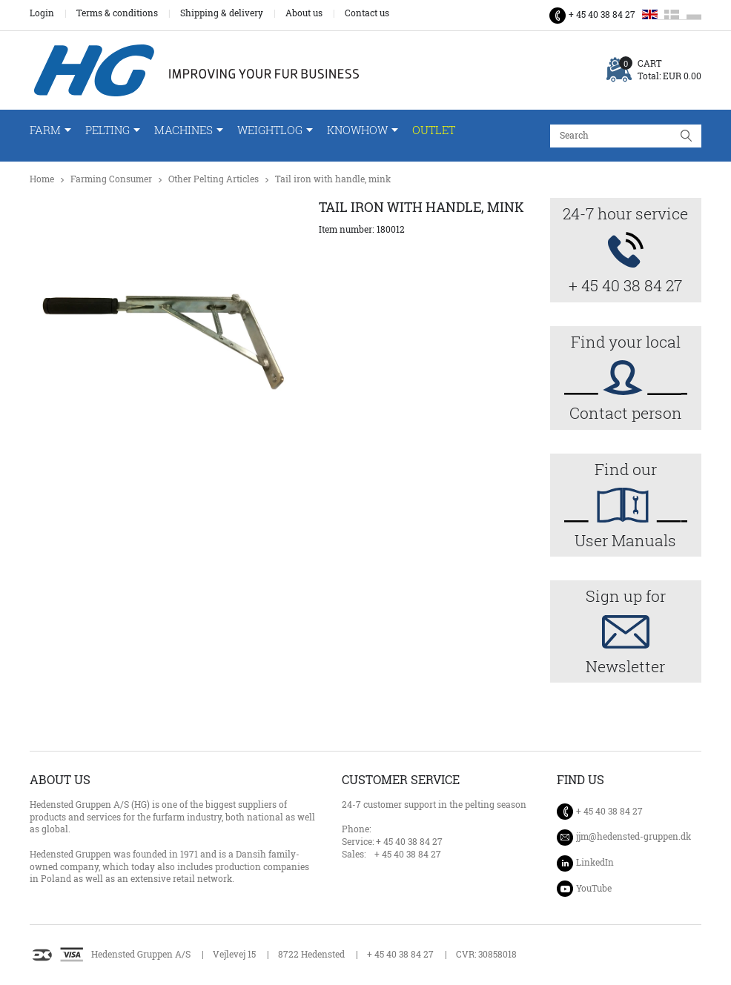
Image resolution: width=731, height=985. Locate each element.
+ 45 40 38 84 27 (602, 14)
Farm (45, 130)
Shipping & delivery (221, 13)
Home (42, 179)
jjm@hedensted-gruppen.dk (633, 837)
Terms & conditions (117, 13)
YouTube (594, 888)
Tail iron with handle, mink (333, 179)
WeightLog (269, 130)
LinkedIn (595, 862)
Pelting (107, 130)
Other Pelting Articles (213, 179)
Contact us (367, 13)
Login (42, 13)
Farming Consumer (111, 179)
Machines (183, 130)
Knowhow (357, 130)
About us (303, 13)
